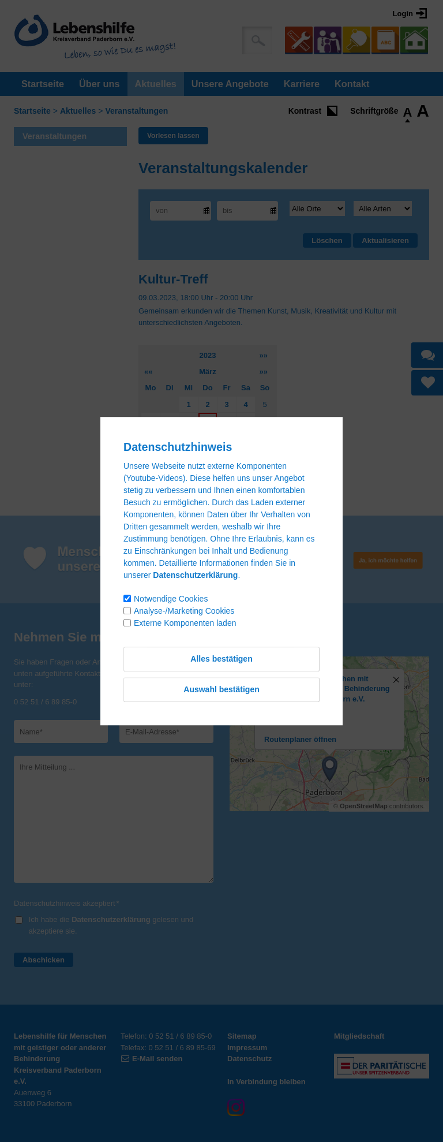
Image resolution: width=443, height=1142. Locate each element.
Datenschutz (249, 1058)
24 (227, 453)
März (207, 371)
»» (264, 355)
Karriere (302, 84)
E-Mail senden (157, 1058)
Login (403, 13)
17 (227, 437)
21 (170, 453)
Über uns (99, 84)
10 (227, 420)
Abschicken (43, 960)
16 (208, 437)
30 (208, 470)
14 (170, 437)
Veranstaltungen (136, 110)
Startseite (42, 84)
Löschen (326, 240)
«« (148, 371)
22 (189, 453)
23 (208, 453)
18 (246, 437)
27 (151, 470)
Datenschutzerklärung (111, 919)
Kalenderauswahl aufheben (186, 486)
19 (265, 437)
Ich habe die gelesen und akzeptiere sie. (111, 925)
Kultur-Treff (173, 279)
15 (189, 437)
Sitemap (242, 1036)
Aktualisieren (385, 240)
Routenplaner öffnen (300, 739)
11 (246, 420)
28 (170, 470)
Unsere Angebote (230, 84)
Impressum (247, 1047)
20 (151, 453)
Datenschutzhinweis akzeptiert (66, 903)
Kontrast (305, 110)
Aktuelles (156, 84)
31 (227, 470)
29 (189, 470)
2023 (208, 355)
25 (246, 453)
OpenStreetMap (364, 806)
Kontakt (352, 84)
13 (151, 437)
